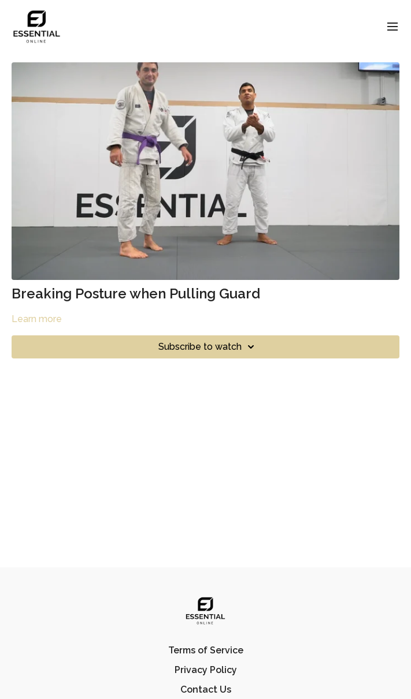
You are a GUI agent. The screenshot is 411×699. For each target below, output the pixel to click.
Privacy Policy (206, 669)
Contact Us (205, 689)
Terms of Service (205, 650)
